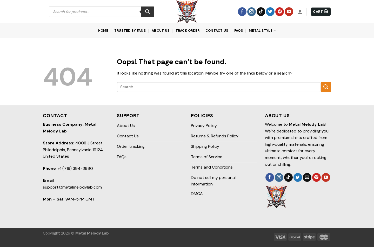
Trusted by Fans (130, 30)
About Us (161, 30)
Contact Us (217, 30)
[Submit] (326, 87)
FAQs (238, 30)
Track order (188, 30)
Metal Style (262, 30)
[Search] (147, 11)
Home (103, 30)
